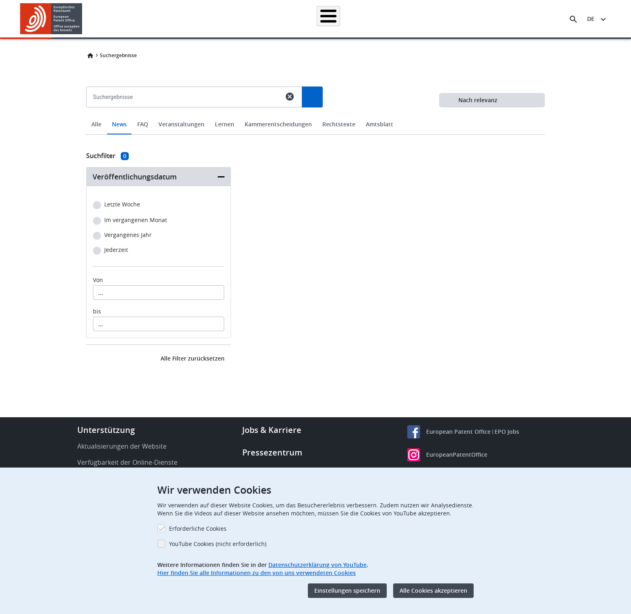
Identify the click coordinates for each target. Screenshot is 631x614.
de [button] (590, 19)
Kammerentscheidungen (278, 124)
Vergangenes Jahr (128, 235)
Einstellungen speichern (347, 590)
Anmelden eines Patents (277, 18)
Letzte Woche (122, 204)
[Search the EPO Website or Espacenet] (573, 19)
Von (98, 280)
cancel (290, 96)
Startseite (166, 18)
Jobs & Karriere (271, 429)
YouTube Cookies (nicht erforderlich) (217, 544)
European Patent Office (458, 431)
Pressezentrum (272, 452)
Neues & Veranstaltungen (402, 18)
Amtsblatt (379, 124)
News (119, 124)
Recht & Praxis (339, 18)
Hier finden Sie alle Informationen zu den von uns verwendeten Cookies (256, 573)
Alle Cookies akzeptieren (433, 590)
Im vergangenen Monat (135, 220)
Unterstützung (106, 429)
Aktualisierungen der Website (122, 446)
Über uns (492, 18)
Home (90, 55)
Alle (96, 124)
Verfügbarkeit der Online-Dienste (127, 462)
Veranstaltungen (181, 124)
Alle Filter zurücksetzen (193, 358)
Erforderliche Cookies (198, 528)
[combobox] (315, 115)
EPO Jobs (507, 431)
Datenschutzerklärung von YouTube (317, 565)
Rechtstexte (338, 124)
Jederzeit (116, 250)
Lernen (456, 18)
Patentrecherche (213, 18)
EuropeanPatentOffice (456, 454)
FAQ (142, 124)
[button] (83, 19)
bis (97, 311)
